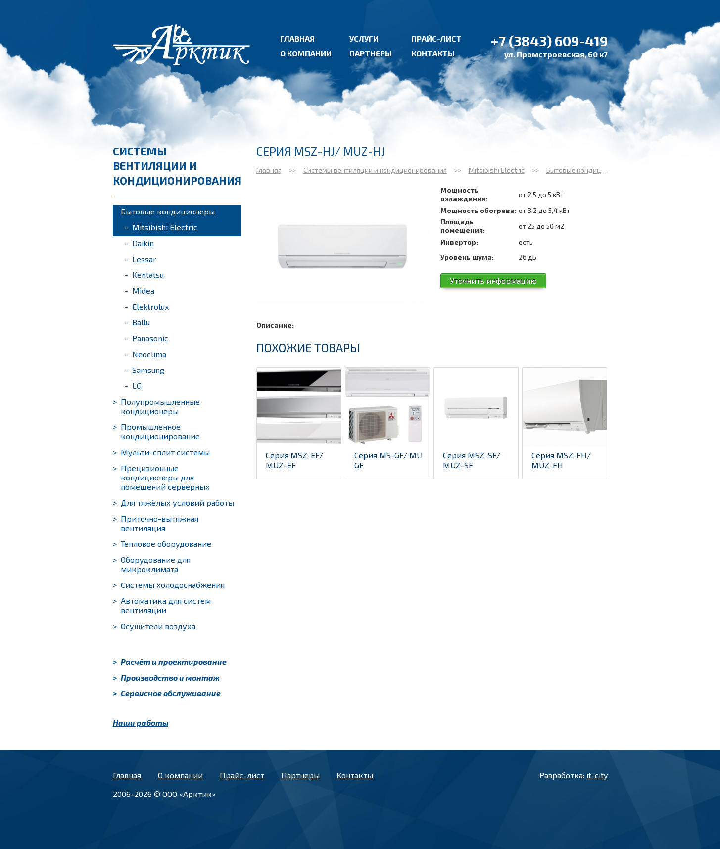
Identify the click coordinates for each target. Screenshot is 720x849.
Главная (297, 38)
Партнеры (370, 53)
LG (133, 385)
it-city (597, 775)
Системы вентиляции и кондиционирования (375, 170)
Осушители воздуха (154, 626)
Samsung (144, 369)
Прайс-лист (436, 38)
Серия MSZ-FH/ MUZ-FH (561, 460)
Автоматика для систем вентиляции (162, 605)
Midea (139, 290)
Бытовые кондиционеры (164, 211)
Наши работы (140, 722)
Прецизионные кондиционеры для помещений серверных (161, 477)
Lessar (140, 259)
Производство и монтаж (166, 677)
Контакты (433, 53)
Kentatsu (144, 274)
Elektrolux (147, 306)
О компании (306, 53)
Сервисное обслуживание (167, 693)
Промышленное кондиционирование (156, 431)
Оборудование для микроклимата (152, 564)
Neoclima (145, 354)
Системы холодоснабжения (169, 584)
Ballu (137, 322)
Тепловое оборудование (162, 543)
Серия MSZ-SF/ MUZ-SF (471, 460)
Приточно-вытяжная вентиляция (155, 523)
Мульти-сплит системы (161, 452)
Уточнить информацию (493, 280)
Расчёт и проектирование (170, 661)
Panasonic (146, 338)
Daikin (139, 243)
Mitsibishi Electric (161, 227)
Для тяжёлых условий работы (173, 502)
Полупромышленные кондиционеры (156, 406)
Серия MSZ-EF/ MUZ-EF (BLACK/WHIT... (294, 464)
